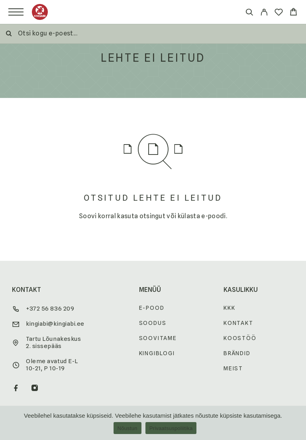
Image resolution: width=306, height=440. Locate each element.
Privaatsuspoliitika (171, 428)
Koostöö (240, 338)
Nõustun (127, 428)
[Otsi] (249, 13)
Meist (233, 368)
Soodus (153, 323)
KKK (229, 308)
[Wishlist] (279, 13)
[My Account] (264, 13)
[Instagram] (35, 389)
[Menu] (16, 12)
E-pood (152, 308)
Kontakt (238, 323)
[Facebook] (16, 389)
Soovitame (158, 338)
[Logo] (40, 12)
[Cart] (293, 13)
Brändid (237, 353)
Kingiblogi (157, 353)
